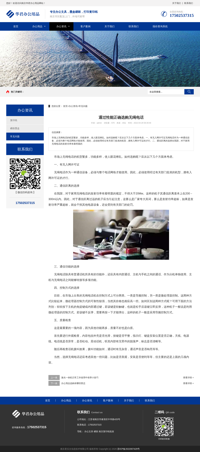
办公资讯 (61, 26)
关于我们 (176, 3)
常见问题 (15, 136)
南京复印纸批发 (106, 431)
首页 (15, 26)
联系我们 (188, 3)
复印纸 (13, 120)
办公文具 (88, 431)
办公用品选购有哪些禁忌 (73, 383)
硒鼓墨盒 (15, 128)
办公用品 (37, 26)
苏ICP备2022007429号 (128, 449)
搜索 (189, 91)
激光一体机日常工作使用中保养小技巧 (79, 377)
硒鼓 (96, 431)
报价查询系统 (160, 26)
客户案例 (85, 26)
